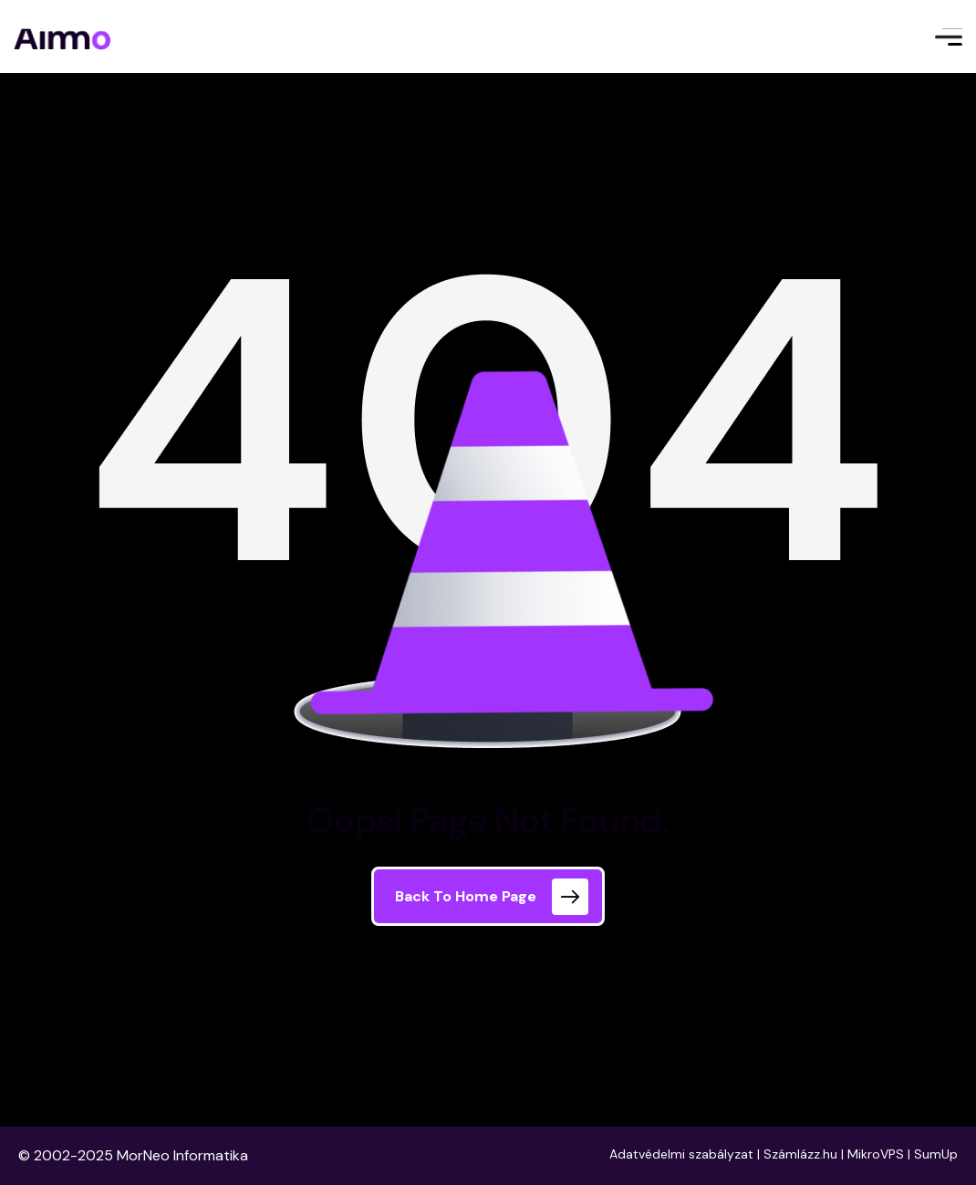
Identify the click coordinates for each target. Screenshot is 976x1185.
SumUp (936, 1154)
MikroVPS (875, 1154)
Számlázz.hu (800, 1154)
